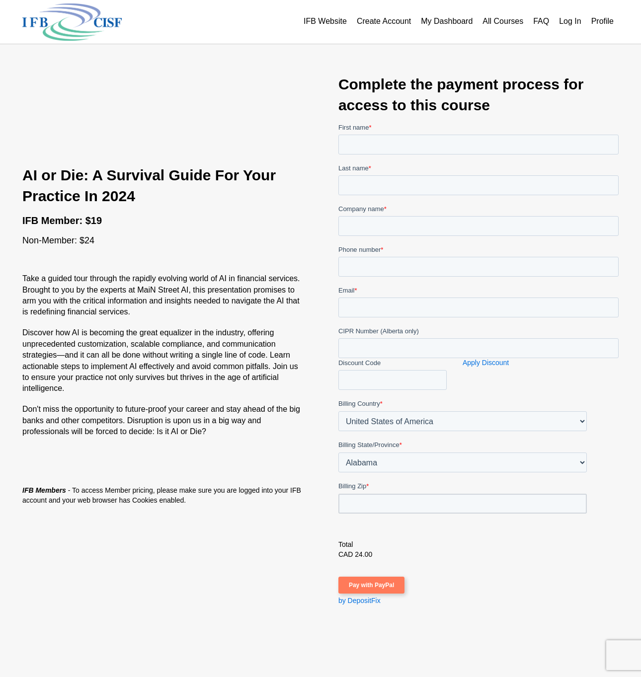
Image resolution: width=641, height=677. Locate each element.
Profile (602, 21)
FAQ (541, 21)
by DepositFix (359, 600)
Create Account (384, 21)
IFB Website (325, 21)
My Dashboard (447, 21)
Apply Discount (486, 363)
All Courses (502, 21)
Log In (570, 21)
